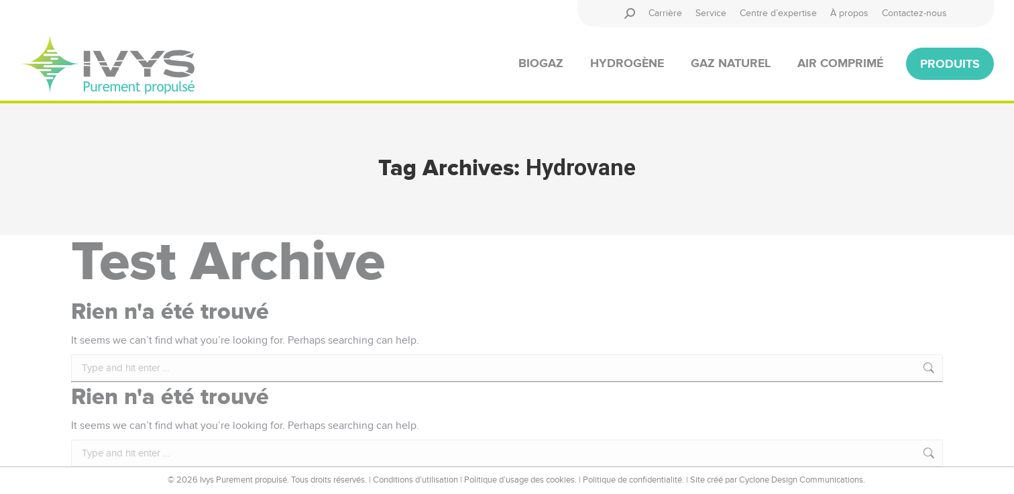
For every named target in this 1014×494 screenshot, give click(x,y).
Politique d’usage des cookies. (520, 480)
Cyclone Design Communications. (802, 480)
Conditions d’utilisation (415, 480)
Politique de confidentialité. (633, 480)
